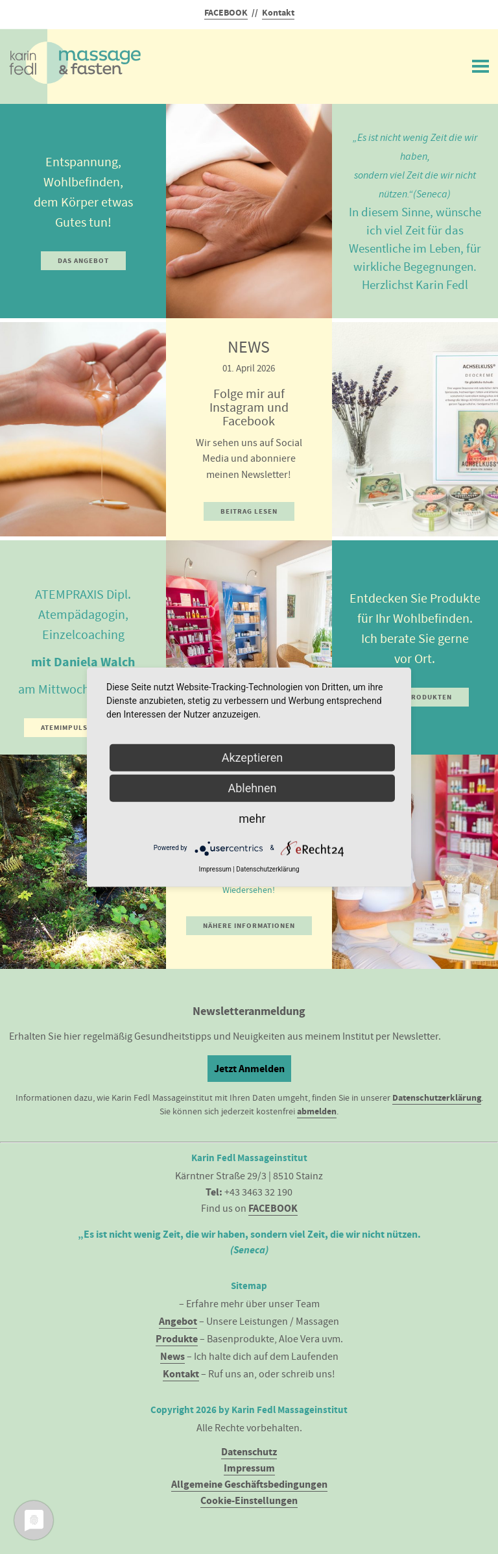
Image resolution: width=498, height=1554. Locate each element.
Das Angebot (83, 261)
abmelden (317, 1111)
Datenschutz (249, 1452)
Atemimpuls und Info (83, 728)
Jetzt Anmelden (249, 1068)
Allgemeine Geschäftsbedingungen (249, 1484)
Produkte (177, 1339)
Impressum (249, 1468)
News (172, 1356)
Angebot (178, 1321)
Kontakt (278, 12)
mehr (252, 818)
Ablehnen (252, 787)
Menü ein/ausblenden (480, 63)
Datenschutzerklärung (436, 1098)
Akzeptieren (252, 757)
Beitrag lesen (249, 511)
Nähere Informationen (249, 926)
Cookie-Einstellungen (249, 1500)
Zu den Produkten (414, 697)
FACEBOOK (226, 12)
